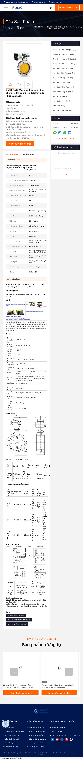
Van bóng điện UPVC (36, 743)
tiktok (71, 739)
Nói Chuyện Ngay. (65, 139)
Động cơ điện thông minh (37, 739)
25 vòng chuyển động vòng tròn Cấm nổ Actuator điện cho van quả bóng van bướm (20, 686)
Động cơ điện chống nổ (21, 27)
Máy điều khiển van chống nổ (17, 624)
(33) (63, 68)
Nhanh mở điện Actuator (37, 731)
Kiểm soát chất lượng (12, 735)
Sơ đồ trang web (10, 743)
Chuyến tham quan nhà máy (14, 731)
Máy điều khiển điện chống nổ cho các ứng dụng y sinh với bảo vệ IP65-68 (59, 686)
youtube (57, 739)
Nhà (4, 27)
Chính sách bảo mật (11, 747)
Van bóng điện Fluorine (36, 747)
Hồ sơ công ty (9, 727)
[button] (14, 672)
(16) (63, 82)
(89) (63, 78)
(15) (64, 54)
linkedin (52, 739)
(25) (62, 110)
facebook (62, 739)
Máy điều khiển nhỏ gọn (37, 735)
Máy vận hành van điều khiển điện (18, 620)
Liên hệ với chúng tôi (12, 739)
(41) (64, 50)
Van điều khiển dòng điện (15, 615)
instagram (66, 739)
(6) (63, 87)
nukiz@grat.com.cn (38, 2)
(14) (64, 73)
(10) (63, 92)
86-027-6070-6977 (56, 2)
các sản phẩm (10, 27)
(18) (65, 64)
